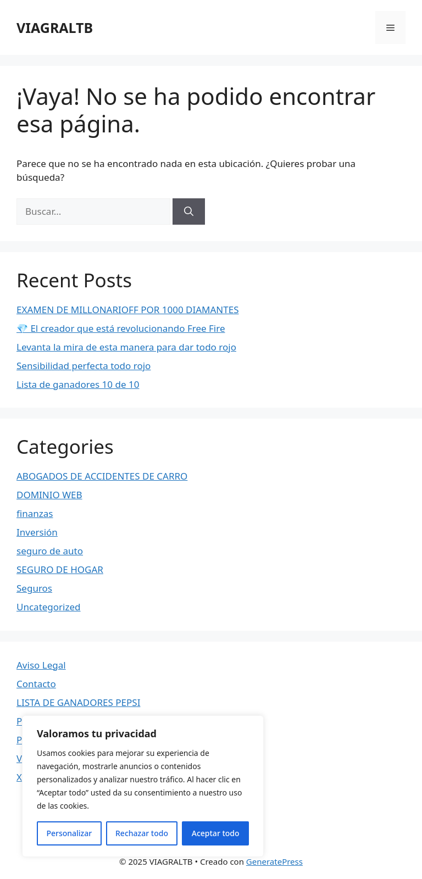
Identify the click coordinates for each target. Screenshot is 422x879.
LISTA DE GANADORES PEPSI (78, 702)
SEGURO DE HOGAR (59, 569)
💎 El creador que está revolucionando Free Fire (120, 328)
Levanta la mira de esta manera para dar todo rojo (126, 347)
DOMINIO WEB (49, 494)
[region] (143, 786)
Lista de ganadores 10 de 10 (77, 384)
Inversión (37, 532)
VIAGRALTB (54, 27)
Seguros (34, 588)
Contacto (36, 683)
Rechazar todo (141, 833)
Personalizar (69, 833)
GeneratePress (274, 861)
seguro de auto (49, 550)
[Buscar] (189, 211)
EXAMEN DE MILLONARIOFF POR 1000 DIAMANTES (127, 309)
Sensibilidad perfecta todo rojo (83, 365)
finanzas (34, 513)
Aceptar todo (216, 833)
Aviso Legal (41, 665)
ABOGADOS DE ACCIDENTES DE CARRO (101, 476)
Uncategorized (48, 606)
